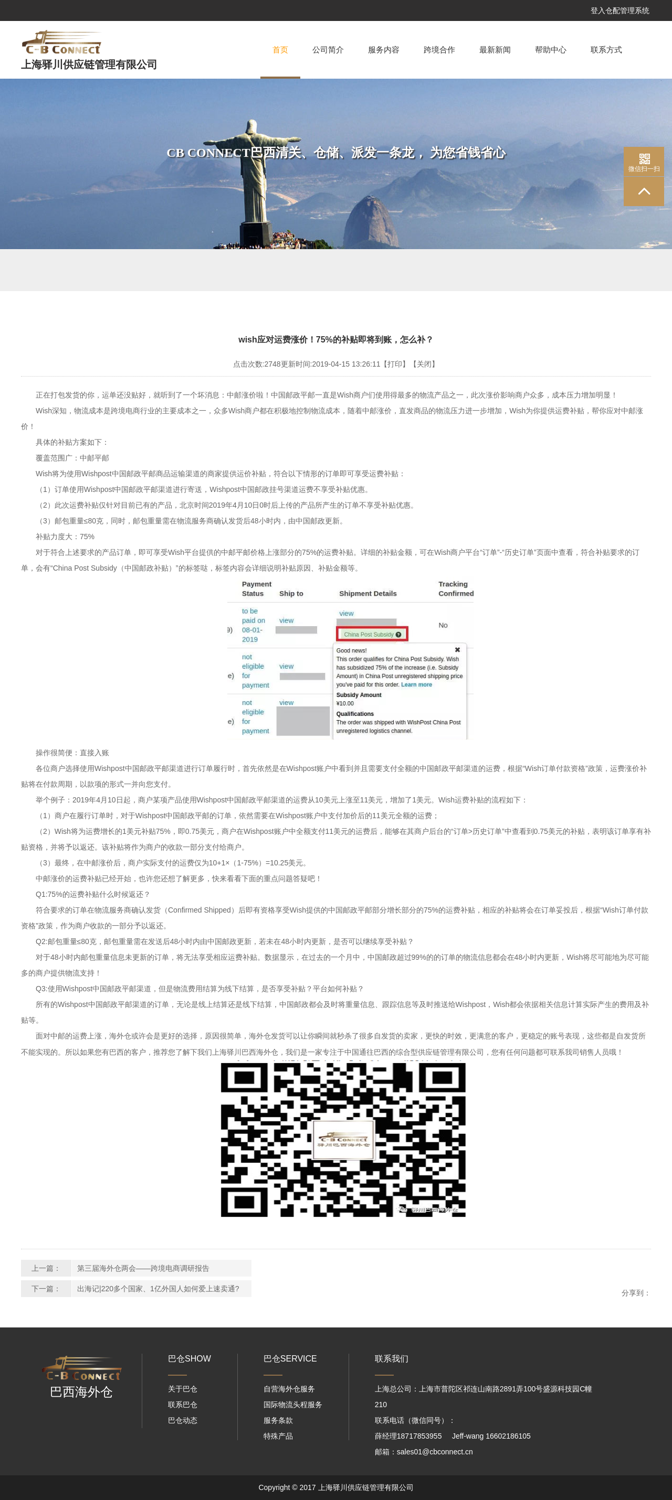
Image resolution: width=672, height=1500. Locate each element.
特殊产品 (278, 1436)
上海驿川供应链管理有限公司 (89, 64)
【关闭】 (424, 364)
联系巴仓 (182, 1404)
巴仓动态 (182, 1420)
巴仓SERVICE (290, 1358)
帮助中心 (550, 50)
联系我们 (391, 1358)
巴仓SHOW (189, 1358)
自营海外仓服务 (289, 1389)
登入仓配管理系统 (620, 10)
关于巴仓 (182, 1389)
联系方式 (606, 50)
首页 (280, 62)
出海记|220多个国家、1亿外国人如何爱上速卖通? (158, 1288)
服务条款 (278, 1420)
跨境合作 (439, 50)
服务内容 (384, 50)
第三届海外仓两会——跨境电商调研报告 (143, 1268)
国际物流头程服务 (293, 1404)
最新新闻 (495, 50)
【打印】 (395, 364)
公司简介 (328, 50)
